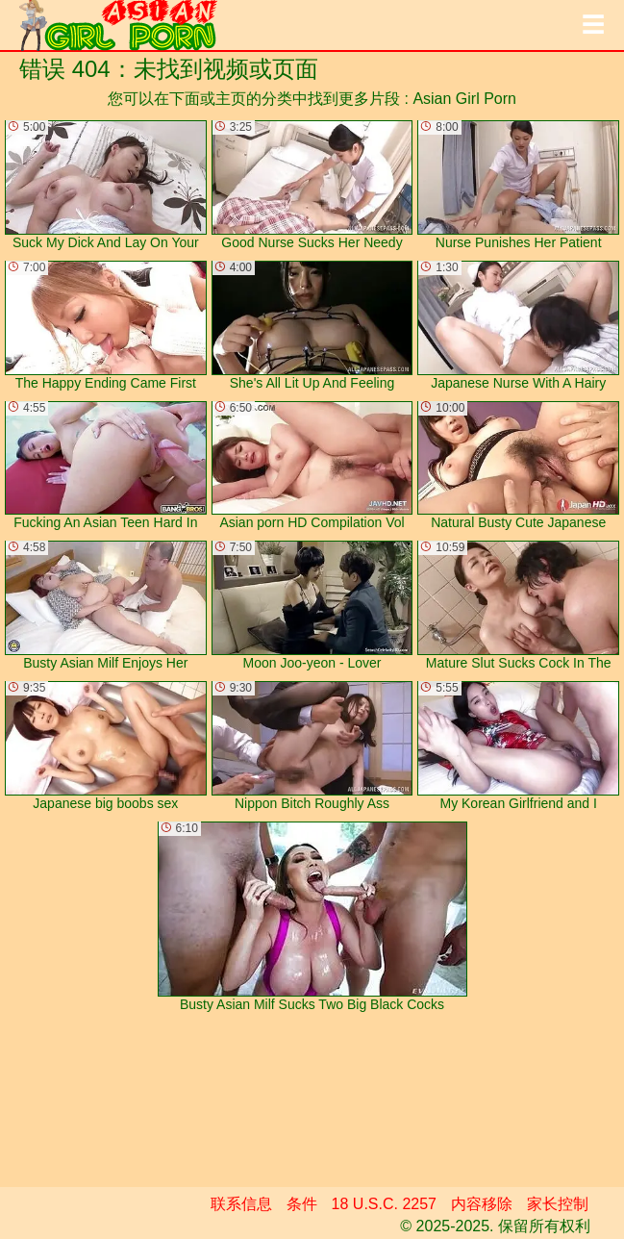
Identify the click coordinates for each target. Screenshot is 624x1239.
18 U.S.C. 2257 (384, 1204)
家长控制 (557, 1204)
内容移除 (481, 1204)
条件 (302, 1204)
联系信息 (241, 1204)
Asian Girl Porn (464, 98)
